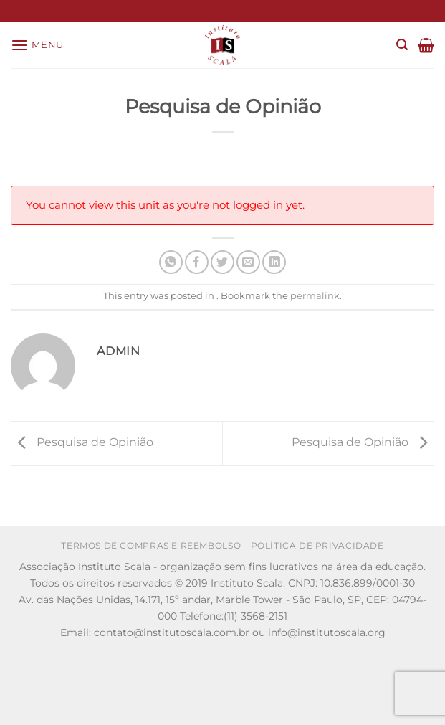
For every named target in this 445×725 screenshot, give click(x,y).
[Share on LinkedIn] (274, 262)
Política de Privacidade (317, 545)
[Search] (402, 45)
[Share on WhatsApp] (171, 262)
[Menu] (37, 44)
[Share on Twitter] (222, 262)
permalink (315, 295)
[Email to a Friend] (248, 262)
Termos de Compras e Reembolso (151, 545)
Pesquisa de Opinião (82, 443)
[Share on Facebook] (197, 262)
